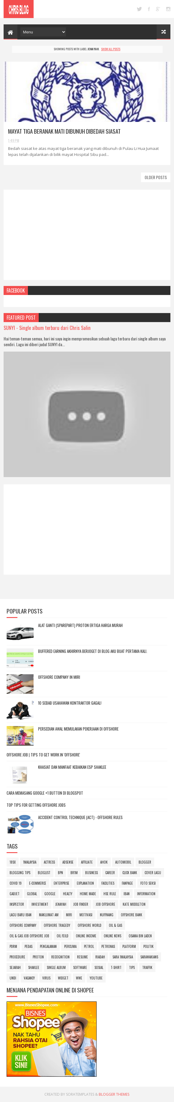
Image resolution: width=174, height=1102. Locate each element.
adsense (68, 862)
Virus (46, 978)
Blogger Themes (114, 1094)
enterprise (61, 883)
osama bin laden (140, 935)
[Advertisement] (87, 235)
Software (80, 967)
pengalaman (48, 946)
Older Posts (156, 177)
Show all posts (110, 49)
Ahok (104, 862)
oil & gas (115, 925)
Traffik (147, 967)
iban (127, 893)
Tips (132, 967)
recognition (60, 957)
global (32, 893)
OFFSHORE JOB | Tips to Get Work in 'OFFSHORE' (43, 755)
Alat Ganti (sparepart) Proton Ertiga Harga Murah (80, 625)
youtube (96, 978)
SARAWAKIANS (149, 957)
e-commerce (37, 883)
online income (86, 935)
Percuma (70, 946)
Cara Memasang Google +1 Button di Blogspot (45, 793)
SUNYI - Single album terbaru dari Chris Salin (47, 327)
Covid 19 (16, 883)
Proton (38, 957)
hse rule (110, 893)
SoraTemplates (80, 1094)
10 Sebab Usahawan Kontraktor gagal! (69, 703)
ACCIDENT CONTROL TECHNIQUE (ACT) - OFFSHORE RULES (80, 817)
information (146, 893)
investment (40, 904)
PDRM (13, 946)
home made (88, 893)
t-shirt (116, 967)
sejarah (15, 967)
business (91, 872)
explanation (85, 883)
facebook (149, 9)
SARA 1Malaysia (122, 957)
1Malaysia (29, 862)
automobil (123, 862)
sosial (98, 967)
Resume (82, 957)
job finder (80, 904)
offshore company (23, 925)
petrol (89, 946)
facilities (107, 883)
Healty (67, 893)
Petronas (108, 946)
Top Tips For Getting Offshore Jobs (36, 805)
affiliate (87, 862)
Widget (63, 978)
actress (49, 862)
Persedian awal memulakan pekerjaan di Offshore (78, 729)
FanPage (127, 883)
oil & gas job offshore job (29, 935)
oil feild (62, 935)
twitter (139, 9)
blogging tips (20, 872)
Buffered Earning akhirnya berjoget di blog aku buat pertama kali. (92, 651)
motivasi (86, 914)
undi (13, 978)
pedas (28, 946)
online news (112, 935)
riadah (100, 957)
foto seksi (148, 883)
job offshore (105, 904)
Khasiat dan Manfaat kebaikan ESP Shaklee (72, 767)
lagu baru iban (21, 914)
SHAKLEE (33, 967)
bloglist (44, 872)
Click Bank (129, 872)
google (158, 9)
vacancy (29, 978)
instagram (168, 9)
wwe (79, 978)
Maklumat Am (48, 914)
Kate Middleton (134, 904)
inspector (17, 904)
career (110, 872)
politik (148, 946)
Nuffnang (106, 914)
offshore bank (131, 914)
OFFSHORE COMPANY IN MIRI (59, 677)
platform (129, 946)
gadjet (15, 893)
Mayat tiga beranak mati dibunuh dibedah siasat (64, 131)
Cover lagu (153, 872)
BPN (60, 872)
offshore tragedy (57, 925)
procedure (17, 957)
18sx (13, 862)
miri (69, 914)
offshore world (89, 925)
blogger (145, 862)
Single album (56, 967)
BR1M (74, 872)
